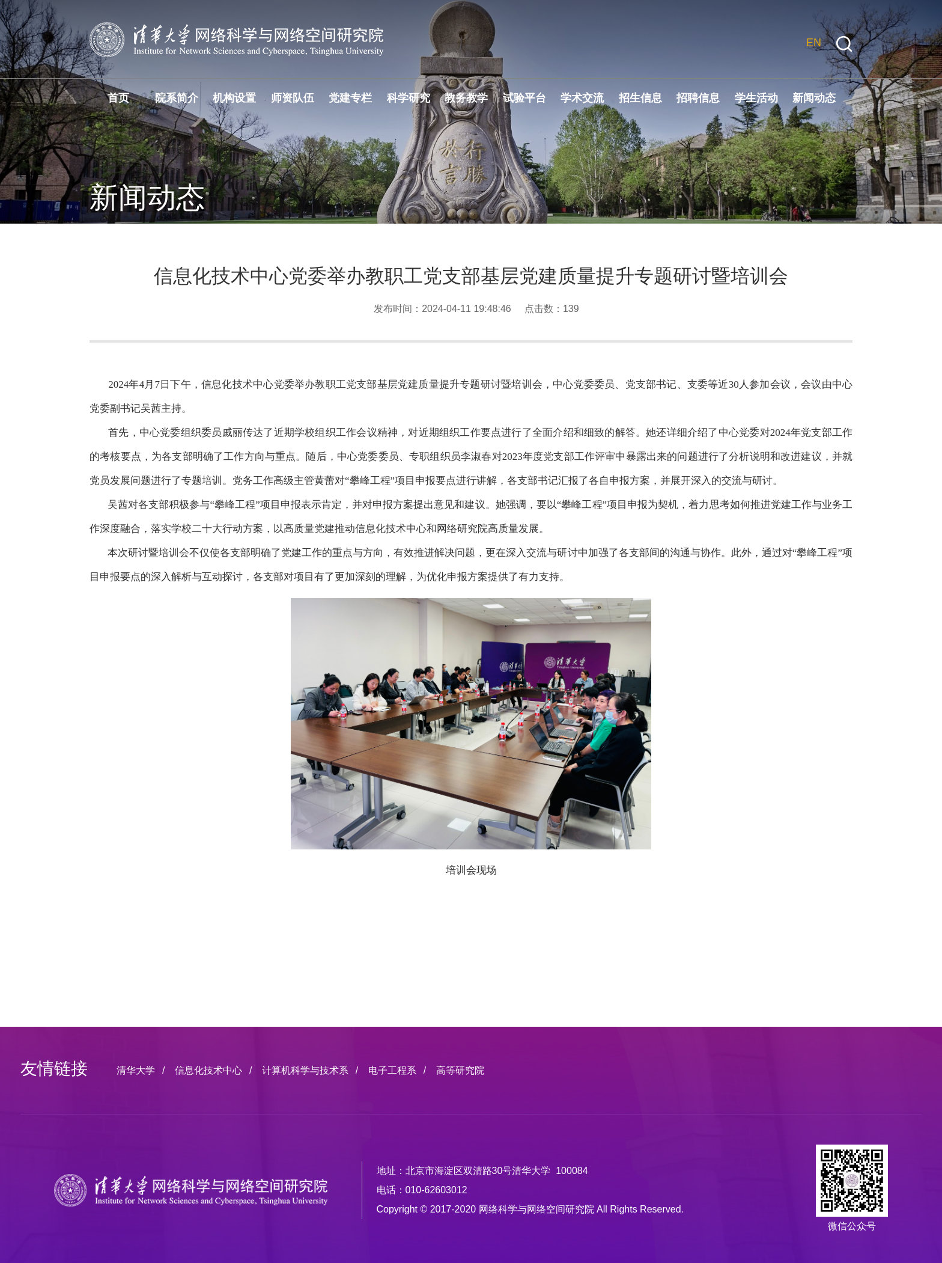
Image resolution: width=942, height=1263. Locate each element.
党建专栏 (350, 98)
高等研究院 (460, 1070)
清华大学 (136, 1070)
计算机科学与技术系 (305, 1070)
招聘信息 (698, 98)
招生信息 (640, 98)
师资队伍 (292, 98)
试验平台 (524, 98)
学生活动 (756, 98)
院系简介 (176, 98)
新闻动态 (814, 98)
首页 (118, 98)
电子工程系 (392, 1070)
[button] (844, 44)
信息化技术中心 (208, 1070)
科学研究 (408, 98)
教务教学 (466, 98)
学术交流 (582, 98)
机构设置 (234, 98)
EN (813, 43)
